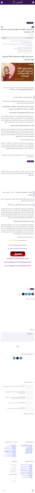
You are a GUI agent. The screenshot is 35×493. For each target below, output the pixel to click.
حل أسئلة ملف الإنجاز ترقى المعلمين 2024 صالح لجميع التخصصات (13, 386)
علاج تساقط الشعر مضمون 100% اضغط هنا (17, 245)
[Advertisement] (17, 14)
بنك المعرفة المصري (28, 447)
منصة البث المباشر (29, 450)
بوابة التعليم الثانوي (29, 452)
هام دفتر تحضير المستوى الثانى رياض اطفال (24, 50)
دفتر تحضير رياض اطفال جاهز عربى (26, 42)
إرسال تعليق (30, 333)
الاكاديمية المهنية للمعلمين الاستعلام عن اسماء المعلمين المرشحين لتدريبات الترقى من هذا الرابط (15, 398)
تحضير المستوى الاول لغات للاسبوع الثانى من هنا (17, 262)
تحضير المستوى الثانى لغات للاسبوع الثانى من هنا (17, 265)
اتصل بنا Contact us (13, 468)
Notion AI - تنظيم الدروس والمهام (26, 472)
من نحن (14, 466)
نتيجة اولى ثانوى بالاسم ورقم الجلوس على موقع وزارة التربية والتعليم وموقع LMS (15, 393)
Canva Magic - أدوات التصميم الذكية (10, 451)
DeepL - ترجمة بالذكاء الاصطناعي (10, 450)
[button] (29, 294)
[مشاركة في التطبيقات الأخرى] (20, 294)
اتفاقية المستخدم (13, 469)
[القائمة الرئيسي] (33, 2)
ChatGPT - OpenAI (13, 445)
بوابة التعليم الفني (29, 448)
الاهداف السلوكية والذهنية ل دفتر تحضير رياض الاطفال (23, 48)
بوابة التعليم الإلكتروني (28, 449)
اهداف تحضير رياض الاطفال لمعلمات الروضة (24, 47)
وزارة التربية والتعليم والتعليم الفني (26, 445)
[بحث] (2, 2)
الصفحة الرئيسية (13, 464)
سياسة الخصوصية (13, 471)
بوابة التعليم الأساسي (28, 451)
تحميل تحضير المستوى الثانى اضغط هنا (17, 258)
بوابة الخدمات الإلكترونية (28, 453)
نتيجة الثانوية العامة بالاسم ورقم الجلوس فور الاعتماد (16, 408)
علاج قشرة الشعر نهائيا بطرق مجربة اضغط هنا (17, 248)
